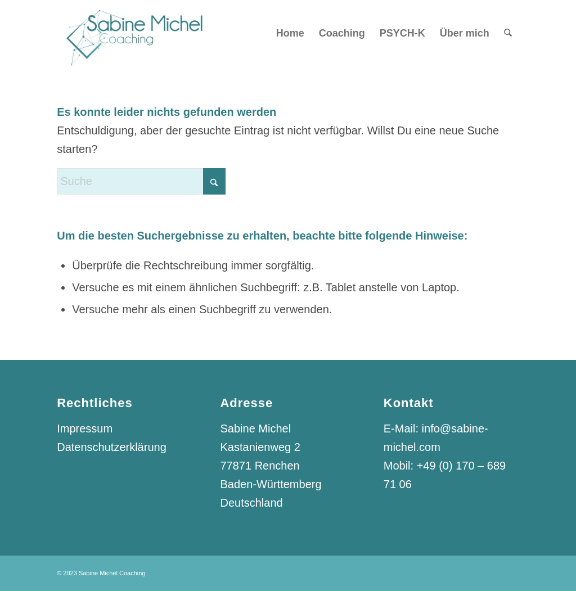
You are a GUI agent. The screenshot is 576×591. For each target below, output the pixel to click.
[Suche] (508, 33)
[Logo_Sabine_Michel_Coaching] (132, 33)
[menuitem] (290, 33)
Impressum (84, 428)
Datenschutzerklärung (111, 447)
